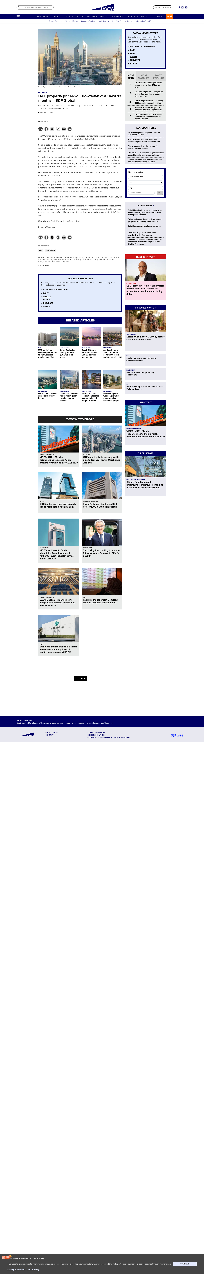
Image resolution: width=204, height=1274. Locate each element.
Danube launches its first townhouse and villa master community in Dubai (145, 160)
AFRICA (46, 306)
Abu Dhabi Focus (71, 21)
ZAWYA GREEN (132, 16)
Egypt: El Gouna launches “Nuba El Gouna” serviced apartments (90, 353)
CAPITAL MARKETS (43, 16)
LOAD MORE (80, 679)
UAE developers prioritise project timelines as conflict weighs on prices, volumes (149, 116)
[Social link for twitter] (176, 7)
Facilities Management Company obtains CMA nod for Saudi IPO (100, 601)
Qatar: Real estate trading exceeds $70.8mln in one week (67, 353)
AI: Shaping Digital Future (145, 21)
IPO (84, 597)
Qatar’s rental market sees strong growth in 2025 (47, 395)
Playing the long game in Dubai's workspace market (141, 359)
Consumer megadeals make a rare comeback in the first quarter (142, 234)
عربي (169, 16)
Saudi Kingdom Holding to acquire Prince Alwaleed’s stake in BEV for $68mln (101, 553)
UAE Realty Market (106, 21)
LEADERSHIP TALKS (145, 257)
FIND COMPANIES (157, 16)
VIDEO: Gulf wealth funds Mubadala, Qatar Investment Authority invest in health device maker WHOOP (57, 554)
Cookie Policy (33, 1269)
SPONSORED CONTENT (145, 308)
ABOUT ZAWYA (51, 732)
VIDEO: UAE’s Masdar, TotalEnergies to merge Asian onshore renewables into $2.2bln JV (59, 460)
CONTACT (49, 735)
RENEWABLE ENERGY (47, 455)
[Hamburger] (18, 16)
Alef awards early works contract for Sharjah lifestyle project (143, 147)
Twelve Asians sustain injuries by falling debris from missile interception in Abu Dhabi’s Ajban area (145, 241)
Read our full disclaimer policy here (56, 262)
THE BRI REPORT (145, 453)
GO (159, 193)
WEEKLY (47, 296)
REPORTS (103, 16)
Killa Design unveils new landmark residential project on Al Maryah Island (144, 140)
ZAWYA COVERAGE (80, 419)
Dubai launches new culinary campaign (144, 226)
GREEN (46, 300)
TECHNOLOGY (131, 334)
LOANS (42, 501)
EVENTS (144, 16)
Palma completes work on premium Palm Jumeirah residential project (111, 397)
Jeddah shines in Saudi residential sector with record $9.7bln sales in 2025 (112, 353)
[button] (102, 1264)
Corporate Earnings (88, 21)
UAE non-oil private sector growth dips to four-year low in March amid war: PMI (101, 460)
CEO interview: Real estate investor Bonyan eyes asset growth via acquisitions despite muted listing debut (145, 290)
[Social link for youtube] (186, 7)
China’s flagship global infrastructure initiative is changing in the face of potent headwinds (144, 485)
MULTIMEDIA (92, 16)
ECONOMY (69, 16)
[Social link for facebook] (179, 7)
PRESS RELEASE (117, 16)
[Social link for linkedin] (182, 7)
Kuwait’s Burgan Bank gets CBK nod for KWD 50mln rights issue (100, 505)
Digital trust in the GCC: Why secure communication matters (145, 338)
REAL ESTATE (50, 250)
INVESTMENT (44, 548)
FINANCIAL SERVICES (90, 501)
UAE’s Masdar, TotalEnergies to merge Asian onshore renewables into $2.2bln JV (57, 602)
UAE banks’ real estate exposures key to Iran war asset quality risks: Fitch (47, 353)
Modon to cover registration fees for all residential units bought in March (90, 397)
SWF (41, 644)
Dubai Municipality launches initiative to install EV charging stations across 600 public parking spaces (145, 212)
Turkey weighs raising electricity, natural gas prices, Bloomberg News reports (145, 220)
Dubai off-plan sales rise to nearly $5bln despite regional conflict (69, 397)
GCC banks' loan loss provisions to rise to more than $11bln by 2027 (58, 505)
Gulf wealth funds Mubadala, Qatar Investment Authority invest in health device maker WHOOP (58, 649)
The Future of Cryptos (124, 21)
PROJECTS (80, 16)
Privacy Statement (16, 1269)
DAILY (46, 293)
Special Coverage (55, 21)
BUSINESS (58, 16)
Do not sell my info (97, 735)
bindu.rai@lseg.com (47, 227)
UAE (40, 250)
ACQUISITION (87, 548)
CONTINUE (184, 1264)
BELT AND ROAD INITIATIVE (135, 479)
